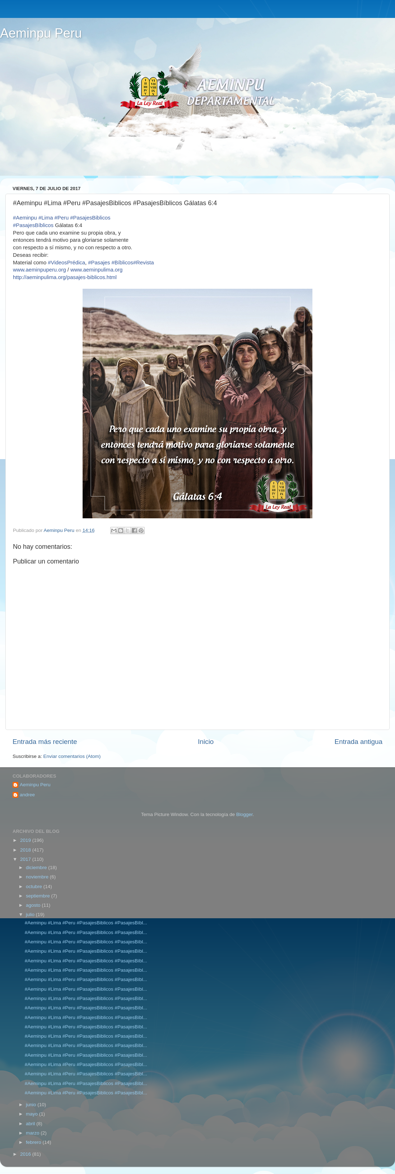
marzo (33, 1133)
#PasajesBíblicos (33, 225)
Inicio (206, 741)
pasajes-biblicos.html (65, 277)
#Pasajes (99, 262)
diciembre (37, 867)
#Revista (143, 262)
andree (27, 794)
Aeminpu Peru (41, 33)
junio (31, 1104)
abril (31, 1123)
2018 (26, 850)
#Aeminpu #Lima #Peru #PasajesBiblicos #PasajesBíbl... (86, 922)
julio (31, 914)
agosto (34, 905)
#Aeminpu (25, 218)
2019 (26, 840)
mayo (32, 1114)
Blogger (244, 814)
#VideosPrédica (66, 262)
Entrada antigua (358, 741)
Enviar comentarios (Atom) (72, 756)
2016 (26, 1154)
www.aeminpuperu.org (39, 270)
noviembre (38, 877)
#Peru (62, 218)
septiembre (38, 896)
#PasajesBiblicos (90, 218)
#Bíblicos (122, 262)
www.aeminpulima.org (96, 270)
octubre (34, 886)
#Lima (45, 218)
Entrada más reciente (45, 741)
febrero (34, 1142)
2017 (26, 859)
